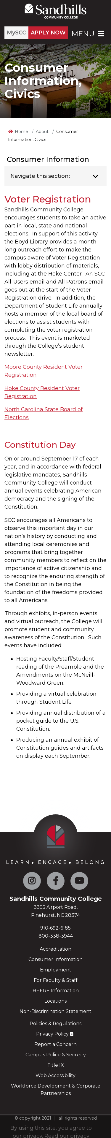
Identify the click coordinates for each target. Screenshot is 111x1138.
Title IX (55, 1065)
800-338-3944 (55, 936)
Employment (55, 970)
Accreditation (55, 949)
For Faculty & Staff (56, 980)
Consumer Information (55, 959)
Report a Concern (55, 1044)
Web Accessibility (55, 1075)
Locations (55, 1001)
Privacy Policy (52, 1034)
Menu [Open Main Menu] (88, 33)
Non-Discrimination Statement (55, 1011)
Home (21, 131)
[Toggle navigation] (95, 176)
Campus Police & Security (55, 1055)
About (42, 131)
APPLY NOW (48, 32)
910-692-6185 (55, 928)
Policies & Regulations (55, 1023)
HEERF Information (56, 990)
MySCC (16, 32)
